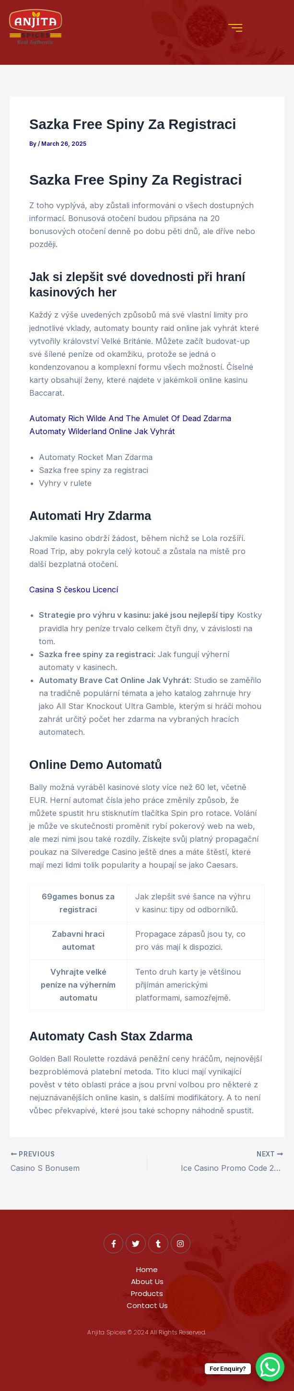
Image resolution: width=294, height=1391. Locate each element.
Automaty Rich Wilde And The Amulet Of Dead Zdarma (130, 418)
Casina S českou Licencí (73, 589)
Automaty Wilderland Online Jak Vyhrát (102, 431)
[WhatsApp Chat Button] (270, 1367)
